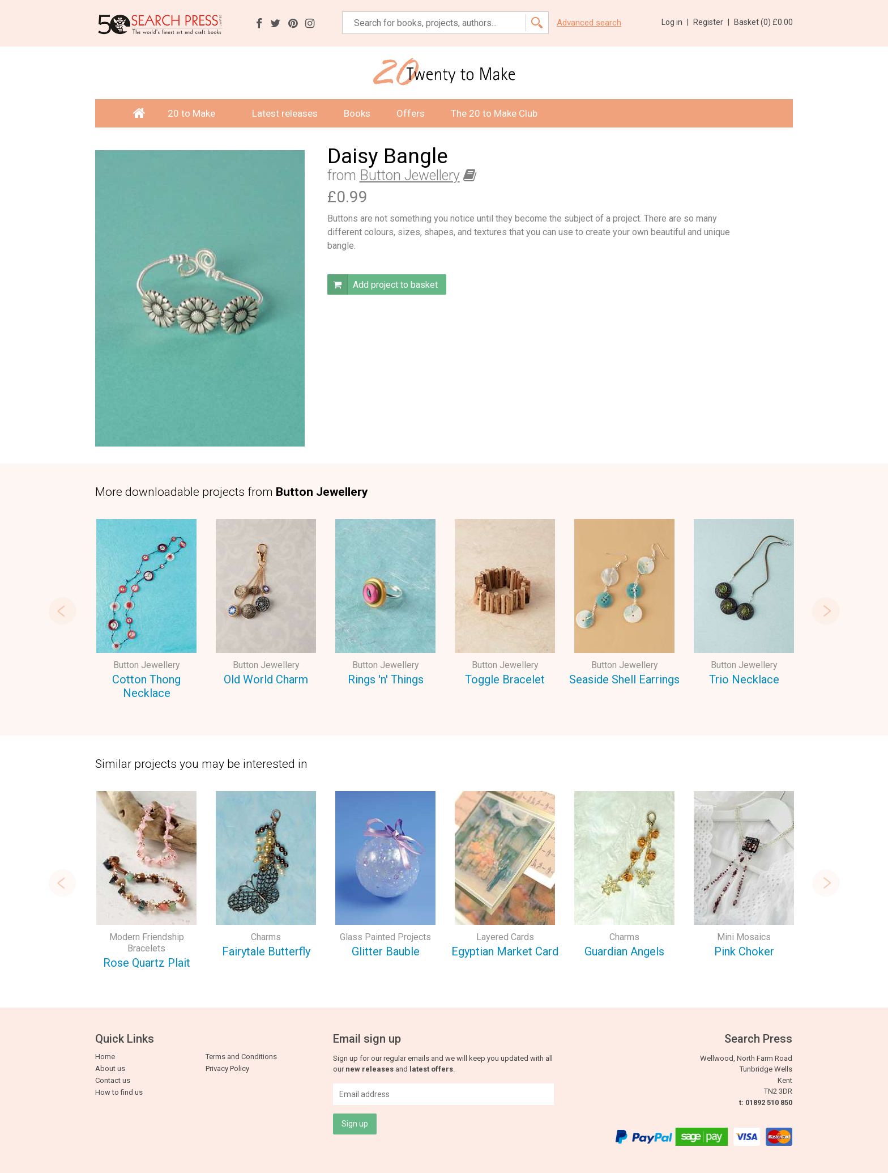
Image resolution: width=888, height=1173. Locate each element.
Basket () (763, 22)
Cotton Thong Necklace (146, 686)
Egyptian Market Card (504, 951)
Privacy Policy (227, 1068)
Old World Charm (266, 679)
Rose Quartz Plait (146, 963)
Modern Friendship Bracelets (146, 943)
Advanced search (589, 23)
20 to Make (197, 113)
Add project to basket (382, 284)
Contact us (112, 1080)
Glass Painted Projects (385, 937)
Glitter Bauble (386, 951)
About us (110, 1068)
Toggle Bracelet (505, 679)
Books (357, 113)
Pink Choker (744, 951)
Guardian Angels (624, 951)
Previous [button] (61, 611)
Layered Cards (505, 937)
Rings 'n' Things (386, 679)
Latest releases (285, 113)
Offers (410, 113)
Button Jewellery (410, 175)
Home (105, 1056)
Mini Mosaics (744, 937)
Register (711, 22)
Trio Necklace (744, 679)
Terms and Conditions (241, 1056)
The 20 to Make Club (494, 113)
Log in (675, 22)
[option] (146, 611)
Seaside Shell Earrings (624, 679)
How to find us (119, 1092)
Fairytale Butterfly (266, 951)
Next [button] (827, 611)
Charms (266, 937)
